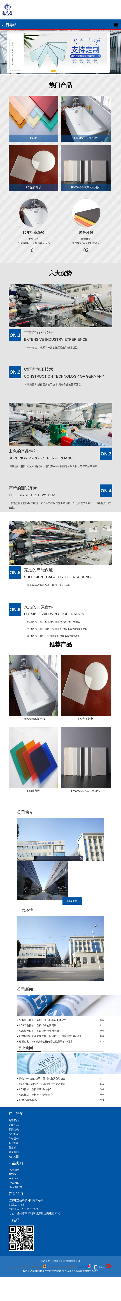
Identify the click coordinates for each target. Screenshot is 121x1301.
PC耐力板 (33, 790)
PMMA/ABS (15, 1187)
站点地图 (14, 1156)
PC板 (33, 137)
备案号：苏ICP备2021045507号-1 (26, 1267)
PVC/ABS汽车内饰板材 (86, 187)
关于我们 (14, 1120)
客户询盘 (14, 1143)
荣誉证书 (14, 1138)
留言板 (12, 1147)
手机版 (101, 1267)
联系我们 (14, 1152)
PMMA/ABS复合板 (86, 137)
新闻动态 (14, 1129)
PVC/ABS (14, 1182)
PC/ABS (13, 1178)
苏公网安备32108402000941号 (59, 1267)
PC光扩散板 (33, 187)
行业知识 (14, 1134)
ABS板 (12, 1174)
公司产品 (14, 1125)
